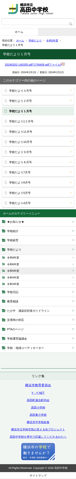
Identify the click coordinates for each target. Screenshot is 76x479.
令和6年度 (13, 264)
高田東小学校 (38, 414)
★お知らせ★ (15, 221)
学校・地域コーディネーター (25, 348)
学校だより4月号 (20, 203)
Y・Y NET (37, 392)
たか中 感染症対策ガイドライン (28, 310)
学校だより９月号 (20, 152)
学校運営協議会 (17, 338)
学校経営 (12, 240)
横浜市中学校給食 (38, 422)
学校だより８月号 (20, 162)
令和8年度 (13, 257)
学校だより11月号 (20, 131)
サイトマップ (38, 475)
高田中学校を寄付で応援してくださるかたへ (38, 436)
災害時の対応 (15, 320)
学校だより (35, 40)
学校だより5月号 (20, 192)
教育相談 (12, 301)
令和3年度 (13, 284)
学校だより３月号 (20, 90)
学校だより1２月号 (21, 121)
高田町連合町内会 (38, 400)
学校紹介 (12, 231)
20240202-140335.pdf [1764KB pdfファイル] (34, 64)
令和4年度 (13, 277)
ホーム (19, 32)
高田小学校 (38, 407)
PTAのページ (15, 329)
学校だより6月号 (20, 182)
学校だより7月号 (20, 172)
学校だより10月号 (20, 141)
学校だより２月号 (20, 100)
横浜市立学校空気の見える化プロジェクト (38, 429)
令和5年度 (52, 40)
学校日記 (12, 292)
